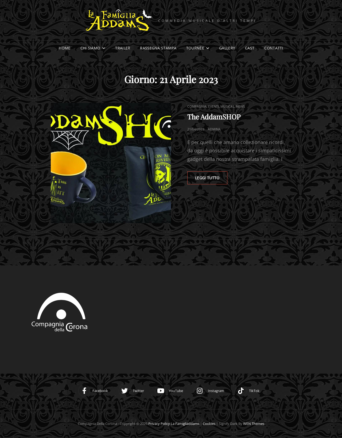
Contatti (273, 48)
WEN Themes (253, 423)
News (240, 106)
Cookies (209, 423)
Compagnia (197, 106)
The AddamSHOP (213, 116)
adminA (214, 129)
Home (64, 48)
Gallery (227, 48)
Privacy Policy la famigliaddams (173, 423)
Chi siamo (90, 48)
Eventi (213, 106)
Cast (249, 48)
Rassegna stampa (158, 48)
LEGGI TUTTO (211, 175)
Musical (227, 106)
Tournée (195, 48)
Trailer (122, 48)
